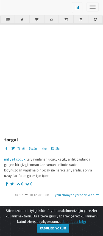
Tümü (21, 148)
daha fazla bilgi (74, 221)
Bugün (33, 148)
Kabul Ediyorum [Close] (53, 228)
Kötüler (55, 148)
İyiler (44, 148)
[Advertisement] (51, 79)
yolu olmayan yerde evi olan (74, 195)
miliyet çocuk (15, 159)
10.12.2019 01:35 (40, 195)
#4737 (19, 195)
